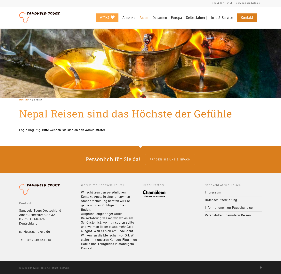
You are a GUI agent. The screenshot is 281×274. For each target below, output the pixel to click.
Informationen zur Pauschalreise (229, 208)
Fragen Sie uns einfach (170, 159)
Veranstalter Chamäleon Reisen (228, 215)
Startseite (23, 100)
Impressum (213, 192)
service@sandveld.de (34, 232)
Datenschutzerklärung (221, 200)
